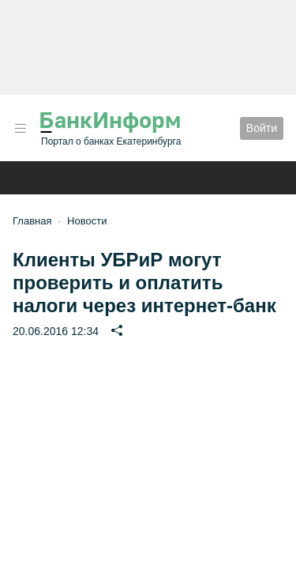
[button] (20, 128)
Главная (32, 221)
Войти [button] (261, 128)
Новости (87, 221)
